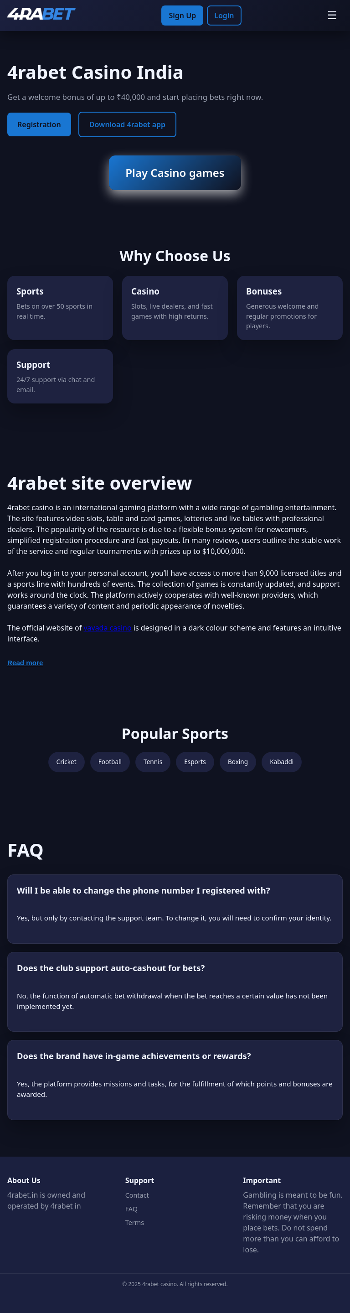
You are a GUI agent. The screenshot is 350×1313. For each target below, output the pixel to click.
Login (224, 15)
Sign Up (182, 15)
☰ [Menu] (332, 15)
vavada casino (107, 628)
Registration (39, 124)
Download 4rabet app (127, 124)
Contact (137, 1195)
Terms (134, 1222)
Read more (25, 663)
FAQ (131, 1208)
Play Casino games (174, 172)
